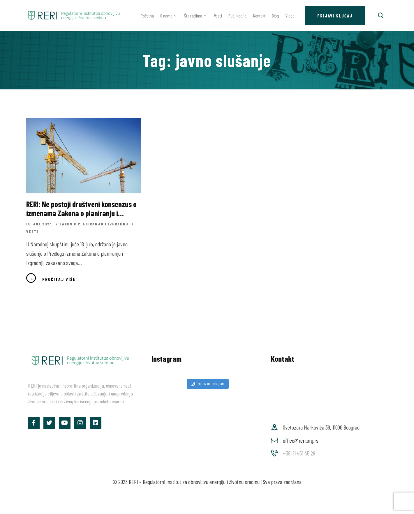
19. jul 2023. (40, 223)
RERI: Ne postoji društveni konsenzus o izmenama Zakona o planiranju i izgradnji (81, 208)
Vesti (32, 231)
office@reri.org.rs (300, 440)
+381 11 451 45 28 (299, 453)
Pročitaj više (59, 279)
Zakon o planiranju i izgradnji (94, 223)
